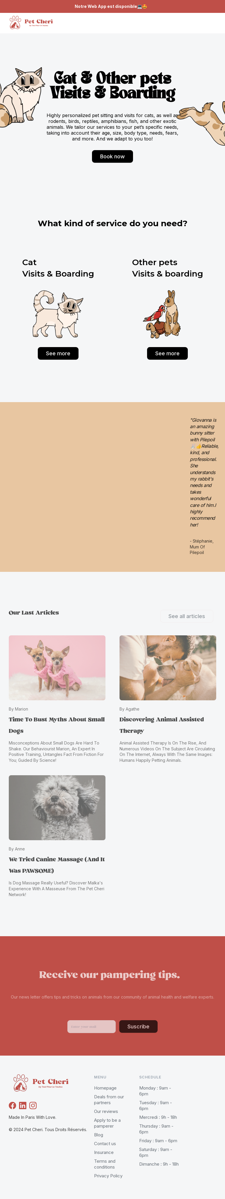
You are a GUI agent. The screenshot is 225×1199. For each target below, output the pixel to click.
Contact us (105, 1143)
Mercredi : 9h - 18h (158, 1117)
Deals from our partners (109, 1099)
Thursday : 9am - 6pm (156, 1129)
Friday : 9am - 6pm (158, 1140)
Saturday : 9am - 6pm (155, 1152)
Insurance (104, 1152)
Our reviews (106, 1111)
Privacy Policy (108, 1176)
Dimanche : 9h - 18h (159, 1164)
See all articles (186, 616)
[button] (207, 23)
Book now (112, 156)
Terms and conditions (104, 1164)
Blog (98, 1135)
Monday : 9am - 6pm (155, 1091)
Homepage (105, 1088)
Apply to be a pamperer (107, 1123)
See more (58, 353)
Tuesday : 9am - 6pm (155, 1105)
